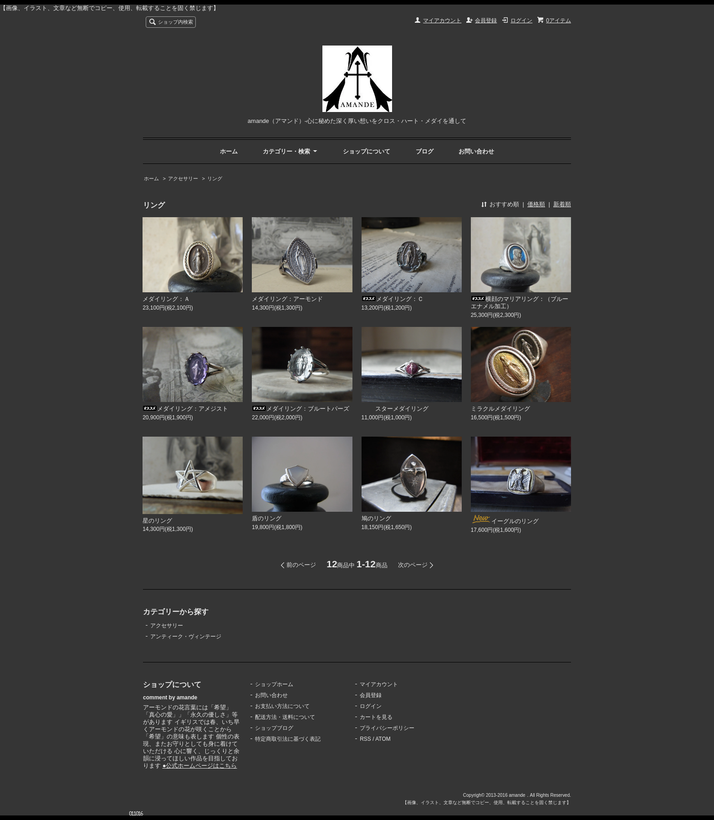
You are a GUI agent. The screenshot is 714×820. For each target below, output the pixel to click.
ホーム (229, 151)
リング (214, 178)
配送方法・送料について (285, 717)
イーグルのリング (505, 521)
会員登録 (486, 20)
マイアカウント (442, 20)
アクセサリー (183, 178)
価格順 (536, 204)
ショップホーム (274, 684)
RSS (365, 739)
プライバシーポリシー (387, 728)
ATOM (383, 739)
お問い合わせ (476, 151)
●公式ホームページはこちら (200, 765)
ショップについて (366, 151)
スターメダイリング (395, 408)
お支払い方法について (282, 706)
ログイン (521, 20)
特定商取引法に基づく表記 (288, 739)
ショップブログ (274, 728)
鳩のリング (376, 518)
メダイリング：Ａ (166, 298)
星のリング (157, 520)
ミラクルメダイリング (500, 408)
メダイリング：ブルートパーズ (300, 408)
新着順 (562, 204)
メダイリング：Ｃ (392, 298)
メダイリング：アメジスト (185, 408)
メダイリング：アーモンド (287, 298)
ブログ (425, 151)
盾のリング (266, 518)
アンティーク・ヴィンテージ (185, 636)
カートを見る (376, 717)
